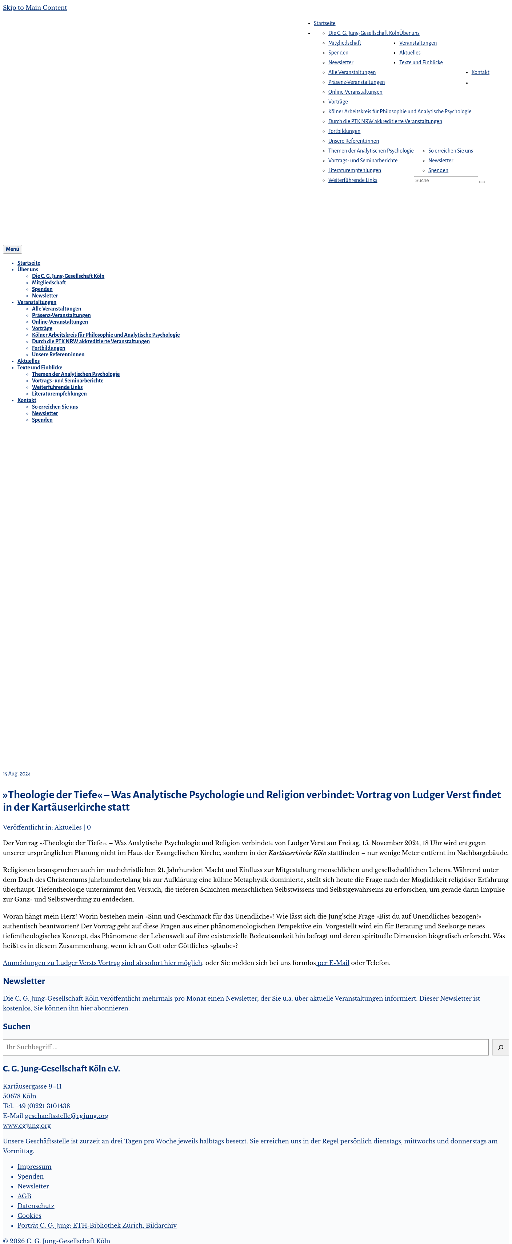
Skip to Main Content (35, 7)
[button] (475, 83)
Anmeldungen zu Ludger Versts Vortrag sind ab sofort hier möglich (102, 963)
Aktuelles (68, 827)
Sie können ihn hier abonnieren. (82, 1008)
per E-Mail (332, 963)
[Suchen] (500, 1047)
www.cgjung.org (27, 1125)
